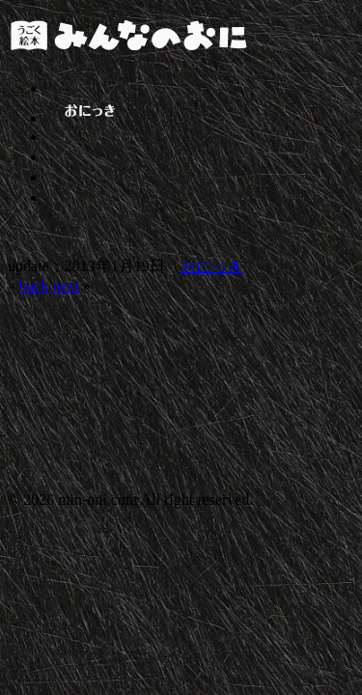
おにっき (211, 266)
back (33, 285)
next (65, 285)
